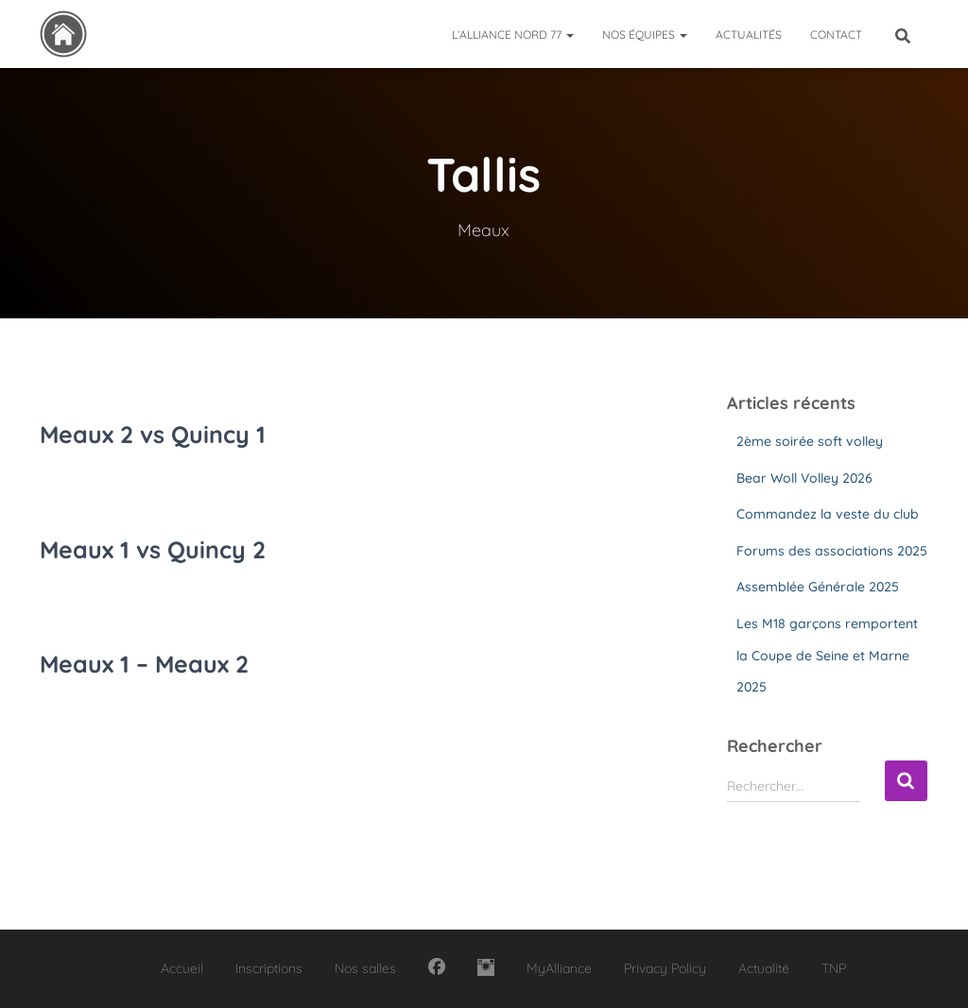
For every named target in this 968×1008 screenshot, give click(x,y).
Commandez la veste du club (827, 513)
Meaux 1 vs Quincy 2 (153, 549)
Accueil (182, 968)
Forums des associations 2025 (831, 550)
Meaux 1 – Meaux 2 (144, 663)
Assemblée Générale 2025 (817, 586)
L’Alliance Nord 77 (513, 34)
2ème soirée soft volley (809, 441)
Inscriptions (268, 968)
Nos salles (365, 968)
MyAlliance (559, 968)
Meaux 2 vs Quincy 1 (153, 434)
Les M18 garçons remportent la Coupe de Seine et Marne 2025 (827, 655)
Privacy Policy (665, 968)
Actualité (763, 968)
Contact (836, 34)
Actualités (749, 34)
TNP (833, 968)
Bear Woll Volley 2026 (804, 478)
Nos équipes (644, 34)
